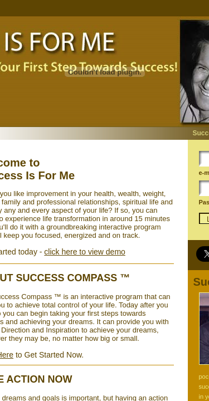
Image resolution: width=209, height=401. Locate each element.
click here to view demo (84, 251)
